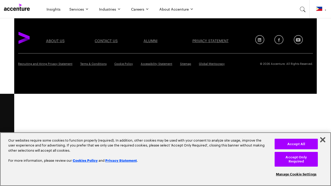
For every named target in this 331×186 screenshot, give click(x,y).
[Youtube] (298, 39)
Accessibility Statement (156, 63)
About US (55, 40)
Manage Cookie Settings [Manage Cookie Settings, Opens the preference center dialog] (296, 174)
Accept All (296, 144)
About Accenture (174, 9)
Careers (137, 9)
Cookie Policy (123, 63)
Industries (107, 9)
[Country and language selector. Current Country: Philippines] (320, 9)
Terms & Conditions (93, 63)
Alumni (150, 40)
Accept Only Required (296, 159)
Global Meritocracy (212, 63)
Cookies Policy (85, 160)
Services (76, 9)
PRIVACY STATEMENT (210, 40)
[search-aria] (302, 9)
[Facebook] (278, 39)
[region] (165, 159)
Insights (54, 9)
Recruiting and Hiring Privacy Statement (45, 63)
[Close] (322, 139)
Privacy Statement (121, 160)
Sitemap (185, 63)
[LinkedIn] (259, 39)
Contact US (106, 40)
